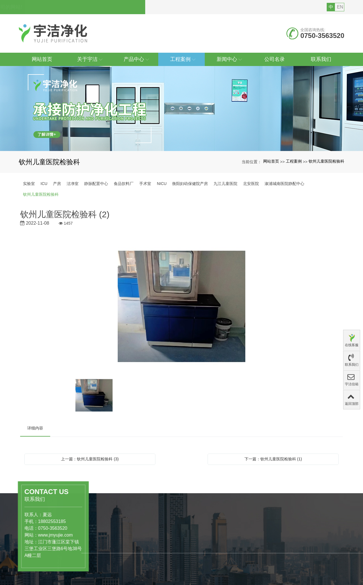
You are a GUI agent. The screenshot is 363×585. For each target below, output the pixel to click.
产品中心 (112, 549)
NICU (161, 183)
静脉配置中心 (96, 183)
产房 (57, 183)
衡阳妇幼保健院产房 (190, 183)
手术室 (145, 183)
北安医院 (251, 183)
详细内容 (35, 428)
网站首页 (271, 161)
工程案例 (294, 161)
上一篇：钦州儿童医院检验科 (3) (90, 459)
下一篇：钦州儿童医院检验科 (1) (273, 459)
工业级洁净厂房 (116, 579)
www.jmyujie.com (20, 535)
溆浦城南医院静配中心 (284, 183)
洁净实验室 (112, 573)
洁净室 (73, 183)
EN (340, 7)
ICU (44, 183)
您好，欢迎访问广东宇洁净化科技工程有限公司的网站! (84, 7)
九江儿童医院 (225, 183)
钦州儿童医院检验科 (326, 161)
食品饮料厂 (124, 183)
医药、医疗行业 (116, 562)
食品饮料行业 (114, 567)
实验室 (29, 183)
